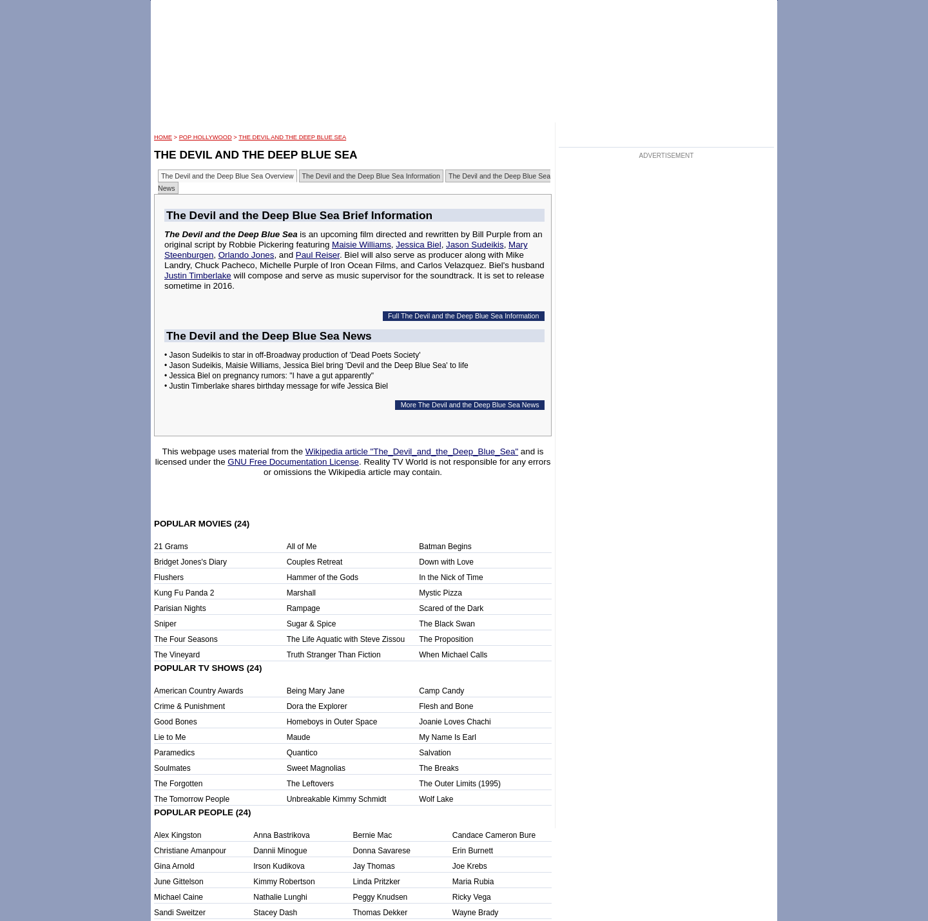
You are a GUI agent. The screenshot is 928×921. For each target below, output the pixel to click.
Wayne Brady (475, 912)
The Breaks (438, 768)
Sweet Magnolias (316, 768)
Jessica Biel (418, 244)
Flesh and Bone (446, 706)
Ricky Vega (471, 897)
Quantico (302, 752)
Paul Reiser (318, 255)
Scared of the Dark (451, 608)
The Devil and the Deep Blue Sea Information (371, 176)
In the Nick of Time (451, 577)
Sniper (165, 623)
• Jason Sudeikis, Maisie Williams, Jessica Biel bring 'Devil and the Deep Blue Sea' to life (316, 365)
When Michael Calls (453, 654)
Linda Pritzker (376, 881)
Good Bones (175, 721)
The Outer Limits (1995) (460, 783)
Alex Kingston (177, 835)
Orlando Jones (246, 255)
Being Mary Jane (316, 690)
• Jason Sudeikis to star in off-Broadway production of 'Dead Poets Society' (292, 355)
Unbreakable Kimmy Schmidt (337, 799)
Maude (299, 737)
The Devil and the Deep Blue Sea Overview (227, 176)
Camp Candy (441, 690)
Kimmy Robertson (283, 881)
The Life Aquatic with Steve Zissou (346, 639)
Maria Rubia (473, 881)
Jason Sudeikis (475, 244)
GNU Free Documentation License (293, 462)
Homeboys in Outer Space (332, 721)
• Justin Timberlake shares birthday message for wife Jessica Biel (276, 386)
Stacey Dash (275, 912)
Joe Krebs (469, 866)
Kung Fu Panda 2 (184, 592)
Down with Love (446, 562)
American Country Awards (199, 690)
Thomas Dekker (380, 912)
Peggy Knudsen (380, 897)
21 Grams (171, 546)
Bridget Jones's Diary (190, 562)
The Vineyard (177, 654)
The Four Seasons (186, 639)
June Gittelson (179, 881)
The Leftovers (310, 783)
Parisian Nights (180, 608)
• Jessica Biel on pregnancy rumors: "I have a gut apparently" (269, 375)
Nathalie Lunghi (280, 897)
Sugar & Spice (311, 623)
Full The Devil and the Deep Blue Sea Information (463, 316)
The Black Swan (447, 623)
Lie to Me (170, 737)
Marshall (301, 592)
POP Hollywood (205, 137)
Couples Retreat (315, 562)
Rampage (303, 608)
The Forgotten (178, 783)
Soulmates (172, 768)
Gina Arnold (174, 866)
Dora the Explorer (317, 706)
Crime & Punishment (189, 706)
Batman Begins (445, 546)
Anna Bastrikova (281, 835)
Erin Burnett (472, 850)
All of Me (302, 546)
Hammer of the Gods (322, 577)
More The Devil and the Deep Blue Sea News (470, 405)
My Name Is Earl (447, 737)
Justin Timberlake (197, 275)
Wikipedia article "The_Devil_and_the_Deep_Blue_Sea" (411, 451)
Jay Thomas (374, 866)
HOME (163, 137)
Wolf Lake (436, 799)
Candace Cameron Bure (494, 835)
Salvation (434, 752)
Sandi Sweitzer (180, 912)
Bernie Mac (372, 835)
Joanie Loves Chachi (454, 721)
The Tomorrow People (191, 799)
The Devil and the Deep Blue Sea (292, 137)
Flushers (169, 577)
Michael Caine (178, 897)
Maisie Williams (361, 244)
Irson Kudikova (278, 866)
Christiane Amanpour (190, 850)
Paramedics (174, 752)
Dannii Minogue (280, 850)
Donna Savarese (382, 850)
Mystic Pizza (440, 592)
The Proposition (446, 639)
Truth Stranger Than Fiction (334, 654)
